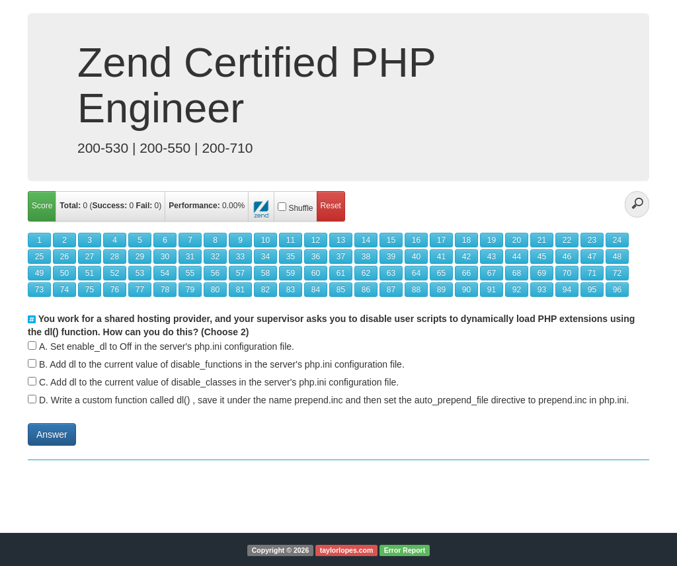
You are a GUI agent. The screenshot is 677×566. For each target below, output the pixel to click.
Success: (110, 205)
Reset (331, 205)
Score (42, 205)
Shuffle (300, 208)
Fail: (144, 205)
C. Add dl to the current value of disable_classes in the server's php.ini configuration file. (219, 382)
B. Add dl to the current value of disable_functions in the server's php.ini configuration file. (222, 364)
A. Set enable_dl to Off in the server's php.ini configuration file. (166, 346)
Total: (70, 205)
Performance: (194, 205)
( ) (110, 206)
